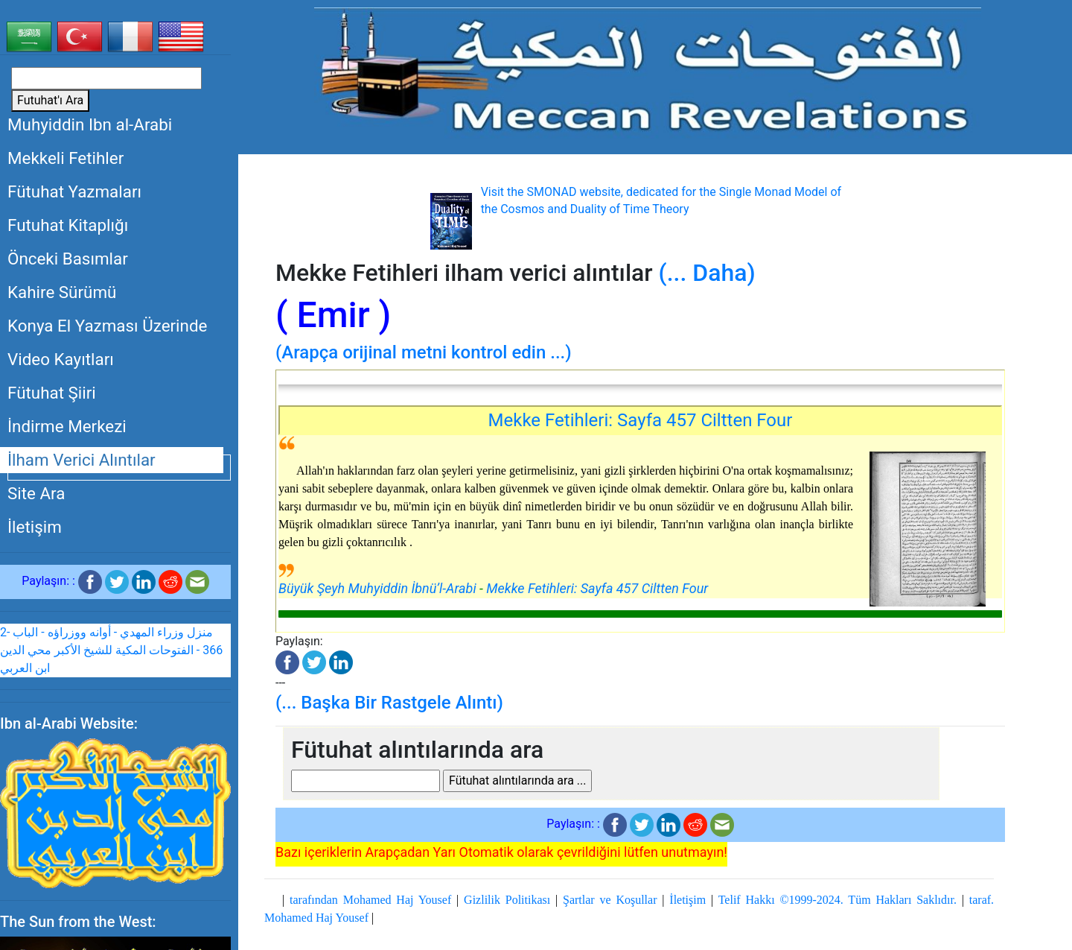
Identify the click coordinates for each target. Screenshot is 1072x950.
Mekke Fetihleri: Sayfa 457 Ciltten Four (640, 420)
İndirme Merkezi (67, 426)
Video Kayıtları (60, 359)
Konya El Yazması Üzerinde (107, 325)
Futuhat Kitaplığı (67, 225)
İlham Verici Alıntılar (81, 459)
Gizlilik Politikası (507, 899)
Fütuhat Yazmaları (74, 191)
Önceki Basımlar (67, 258)
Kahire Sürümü (61, 292)
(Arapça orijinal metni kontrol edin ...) (423, 352)
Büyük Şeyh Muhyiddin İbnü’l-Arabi (377, 588)
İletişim (34, 526)
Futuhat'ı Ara (50, 100)
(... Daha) (707, 273)
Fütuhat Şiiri (51, 392)
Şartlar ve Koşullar (610, 899)
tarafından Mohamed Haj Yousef (370, 899)
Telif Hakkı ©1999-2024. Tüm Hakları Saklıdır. (837, 899)
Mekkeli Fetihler (65, 158)
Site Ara (36, 493)
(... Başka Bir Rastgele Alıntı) (389, 702)
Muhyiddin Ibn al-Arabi (89, 124)
